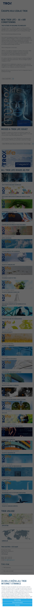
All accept (17, 605)
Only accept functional (17, 602)
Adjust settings (17, 600)
